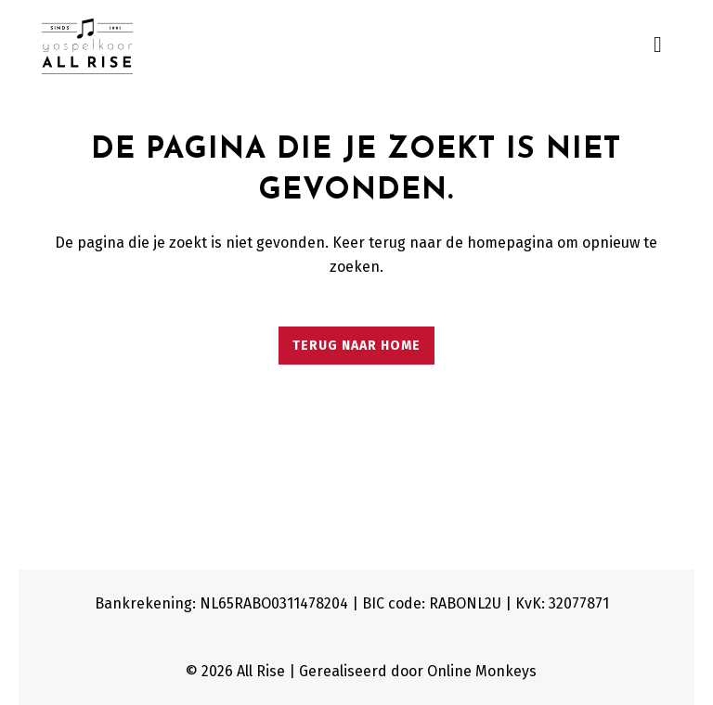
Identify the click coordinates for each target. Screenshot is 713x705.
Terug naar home (356, 345)
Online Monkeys (482, 671)
